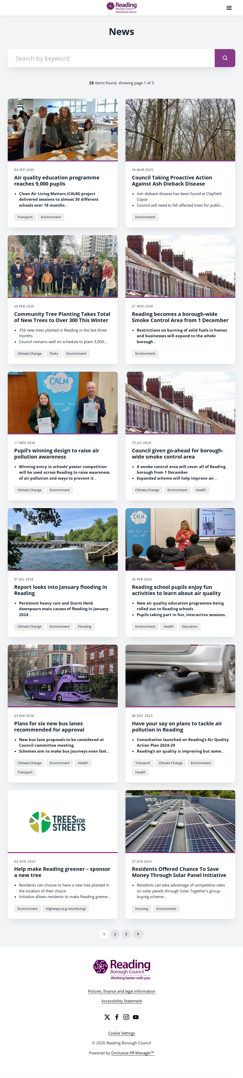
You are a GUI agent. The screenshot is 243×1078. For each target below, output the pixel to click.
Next (138, 934)
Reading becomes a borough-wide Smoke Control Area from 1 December (180, 317)
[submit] (225, 58)
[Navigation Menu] (229, 7)
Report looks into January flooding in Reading (60, 590)
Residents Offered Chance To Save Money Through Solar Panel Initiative (179, 872)
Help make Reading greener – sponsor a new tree (62, 872)
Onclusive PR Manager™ (132, 1052)
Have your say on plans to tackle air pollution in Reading (177, 726)
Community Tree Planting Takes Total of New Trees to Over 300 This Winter (62, 317)
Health (201, 490)
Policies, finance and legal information (121, 991)
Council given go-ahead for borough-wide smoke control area (177, 453)
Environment (51, 217)
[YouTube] (136, 1017)
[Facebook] (117, 1017)
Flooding (84, 626)
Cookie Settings (121, 1033)
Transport (25, 217)
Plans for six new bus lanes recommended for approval (49, 726)
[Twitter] (107, 1017)
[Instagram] (126, 1017)
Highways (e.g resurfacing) (66, 908)
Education (189, 626)
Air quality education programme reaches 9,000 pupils (57, 180)
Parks (54, 353)
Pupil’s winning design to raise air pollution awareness (56, 453)
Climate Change (29, 353)
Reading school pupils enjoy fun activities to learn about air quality (176, 590)
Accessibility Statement (121, 1000)
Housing (141, 908)
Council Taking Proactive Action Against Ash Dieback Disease (172, 180)
